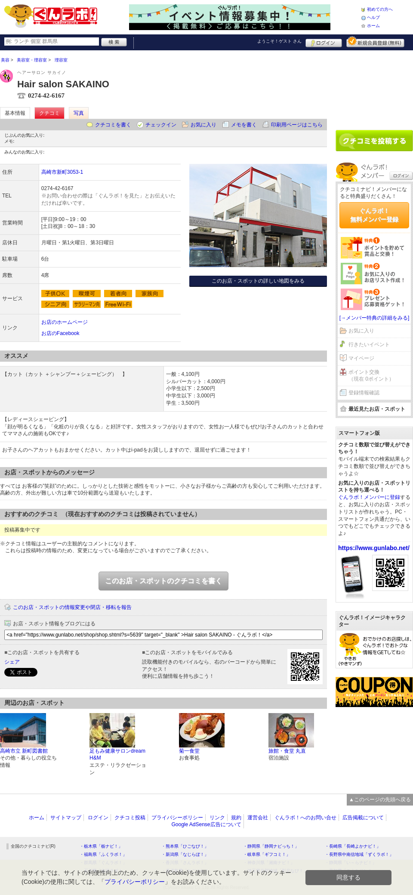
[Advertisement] (374, 87)
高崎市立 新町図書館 (24, 751)
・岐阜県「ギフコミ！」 (266, 854)
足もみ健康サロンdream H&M (117, 754)
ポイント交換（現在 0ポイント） (371, 375)
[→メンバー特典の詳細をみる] (374, 318)
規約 (236, 818)
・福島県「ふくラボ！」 (103, 854)
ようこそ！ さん (279, 41)
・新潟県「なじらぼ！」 (185, 854)
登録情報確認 (363, 393)
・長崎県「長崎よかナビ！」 (353, 846)
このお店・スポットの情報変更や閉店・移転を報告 (72, 607)
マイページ (361, 358)
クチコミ (49, 113)
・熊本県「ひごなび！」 (185, 846)
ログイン (323, 41)
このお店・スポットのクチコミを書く (163, 580)
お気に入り (203, 125)
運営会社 (257, 818)
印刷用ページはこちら (297, 125)
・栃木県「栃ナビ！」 (101, 846)
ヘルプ (373, 17)
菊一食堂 (189, 751)
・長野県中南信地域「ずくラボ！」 (359, 854)
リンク (217, 818)
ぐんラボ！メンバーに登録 (369, 497)
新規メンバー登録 (375, 41)
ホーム (373, 25)
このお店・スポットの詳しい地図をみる (258, 281)
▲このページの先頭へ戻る (380, 800)
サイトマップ (65, 818)
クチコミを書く (113, 125)
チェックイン (160, 125)
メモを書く (244, 125)
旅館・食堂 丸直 (287, 751)
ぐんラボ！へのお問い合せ (305, 818)
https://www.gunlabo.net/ (374, 547)
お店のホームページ (64, 322)
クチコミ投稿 (129, 818)
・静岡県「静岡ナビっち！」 (271, 846)
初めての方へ (380, 9)
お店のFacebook (60, 333)
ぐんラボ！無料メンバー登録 (374, 215)
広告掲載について (363, 818)
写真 (79, 113)
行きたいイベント (369, 344)
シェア (12, 662)
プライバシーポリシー (177, 818)
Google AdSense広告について (206, 824)
